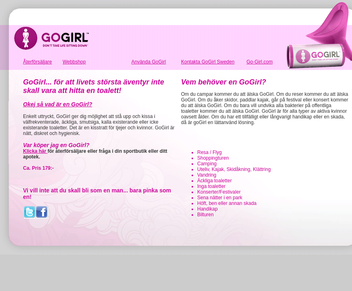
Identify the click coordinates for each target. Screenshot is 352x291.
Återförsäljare (37, 62)
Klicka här (35, 151)
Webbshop (74, 62)
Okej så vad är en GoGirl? (57, 104)
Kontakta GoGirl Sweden (207, 62)
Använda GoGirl (148, 62)
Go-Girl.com (260, 62)
